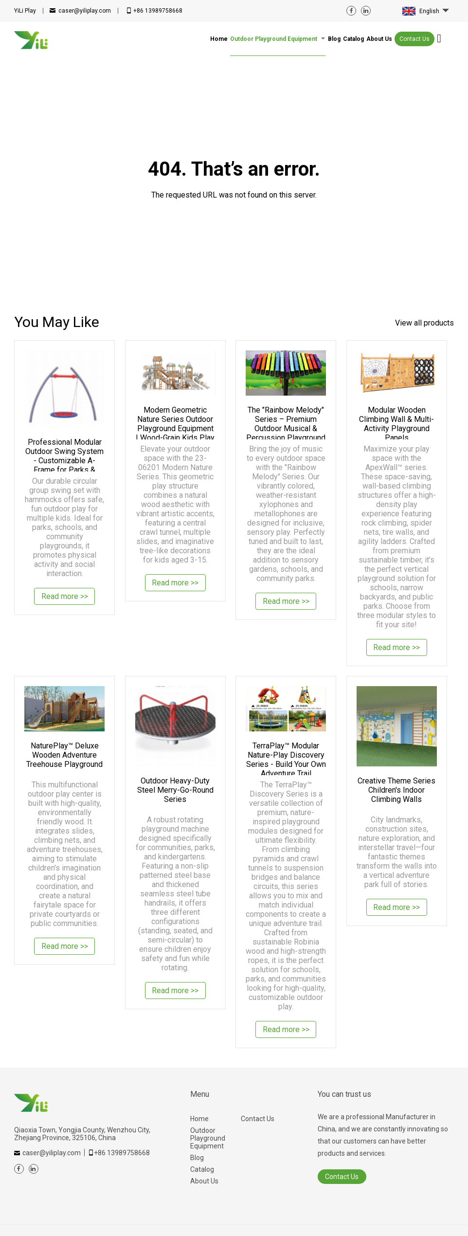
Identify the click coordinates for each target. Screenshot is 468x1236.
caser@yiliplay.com (84, 10)
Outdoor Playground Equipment (207, 1138)
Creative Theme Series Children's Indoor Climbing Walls (396, 790)
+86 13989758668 (157, 10)
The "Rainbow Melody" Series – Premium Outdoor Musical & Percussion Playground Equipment (285, 422)
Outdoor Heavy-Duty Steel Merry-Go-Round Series (175, 790)
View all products (424, 322)
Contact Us (414, 39)
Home (199, 1119)
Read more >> (64, 597)
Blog (197, 1158)
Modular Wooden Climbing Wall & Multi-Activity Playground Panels (396, 422)
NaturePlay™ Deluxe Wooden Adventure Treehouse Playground (64, 755)
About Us (204, 1181)
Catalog (202, 1169)
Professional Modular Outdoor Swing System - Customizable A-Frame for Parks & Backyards (64, 454)
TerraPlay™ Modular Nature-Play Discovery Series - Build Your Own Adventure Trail (286, 758)
